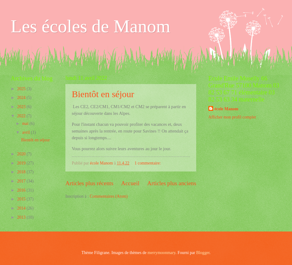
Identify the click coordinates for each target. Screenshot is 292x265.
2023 (21, 106)
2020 (21, 154)
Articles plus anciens (171, 183)
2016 (21, 190)
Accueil (130, 183)
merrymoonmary (162, 252)
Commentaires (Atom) (109, 196)
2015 (21, 199)
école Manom (226, 109)
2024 (21, 97)
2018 (21, 172)
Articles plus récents (89, 183)
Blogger (203, 252)
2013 (21, 217)
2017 (21, 181)
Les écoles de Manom (90, 26)
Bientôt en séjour (103, 94)
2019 (21, 163)
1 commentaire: (148, 163)
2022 (21, 116)
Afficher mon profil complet (232, 117)
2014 (21, 208)
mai (26, 123)
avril (26, 132)
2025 (21, 89)
